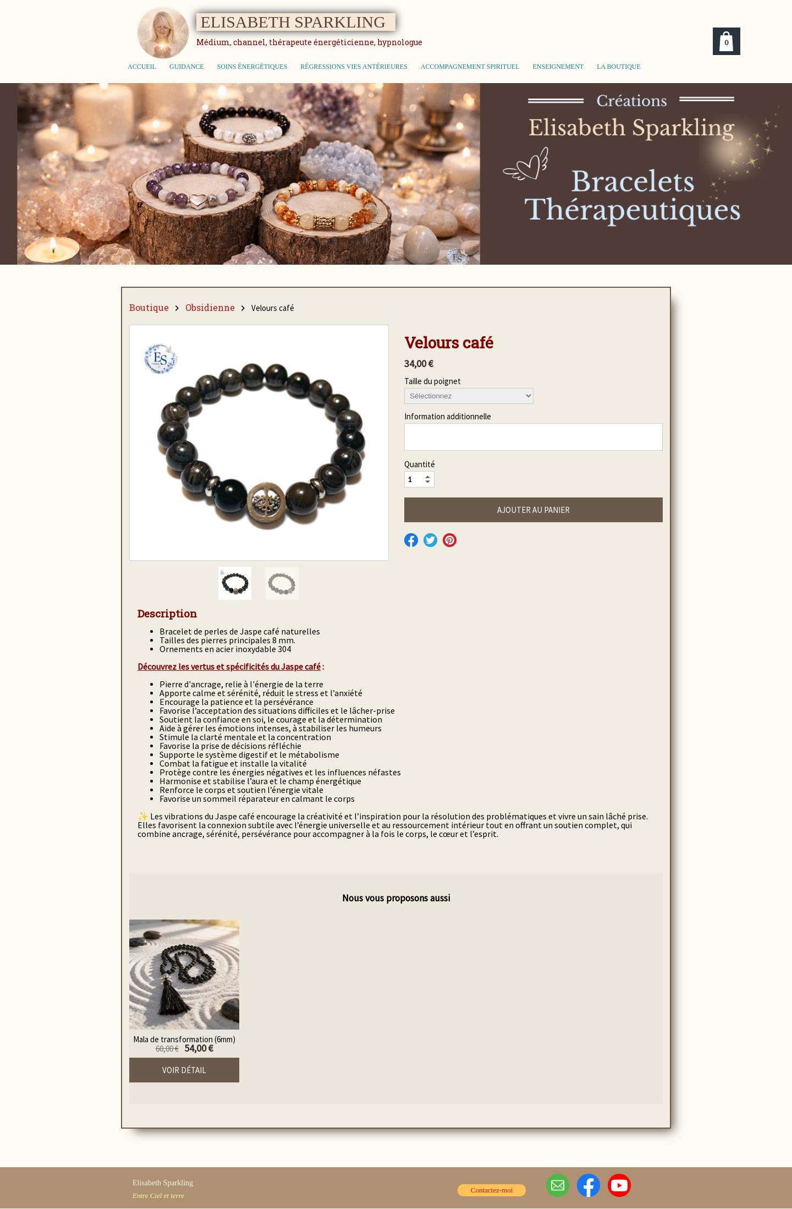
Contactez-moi (492, 1190)
